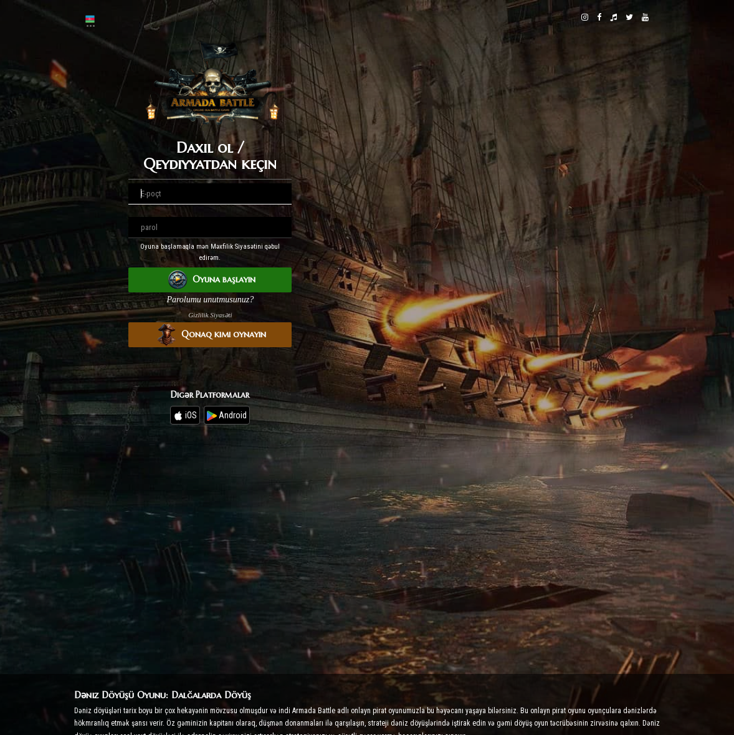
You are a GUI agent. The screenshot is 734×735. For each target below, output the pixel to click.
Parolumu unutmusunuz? (210, 299)
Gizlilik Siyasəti (210, 315)
